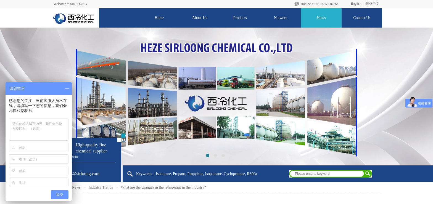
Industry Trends (100, 187)
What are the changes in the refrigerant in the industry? (163, 187)
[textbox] (327, 173)
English (356, 4)
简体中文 (372, 4)
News (76, 187)
